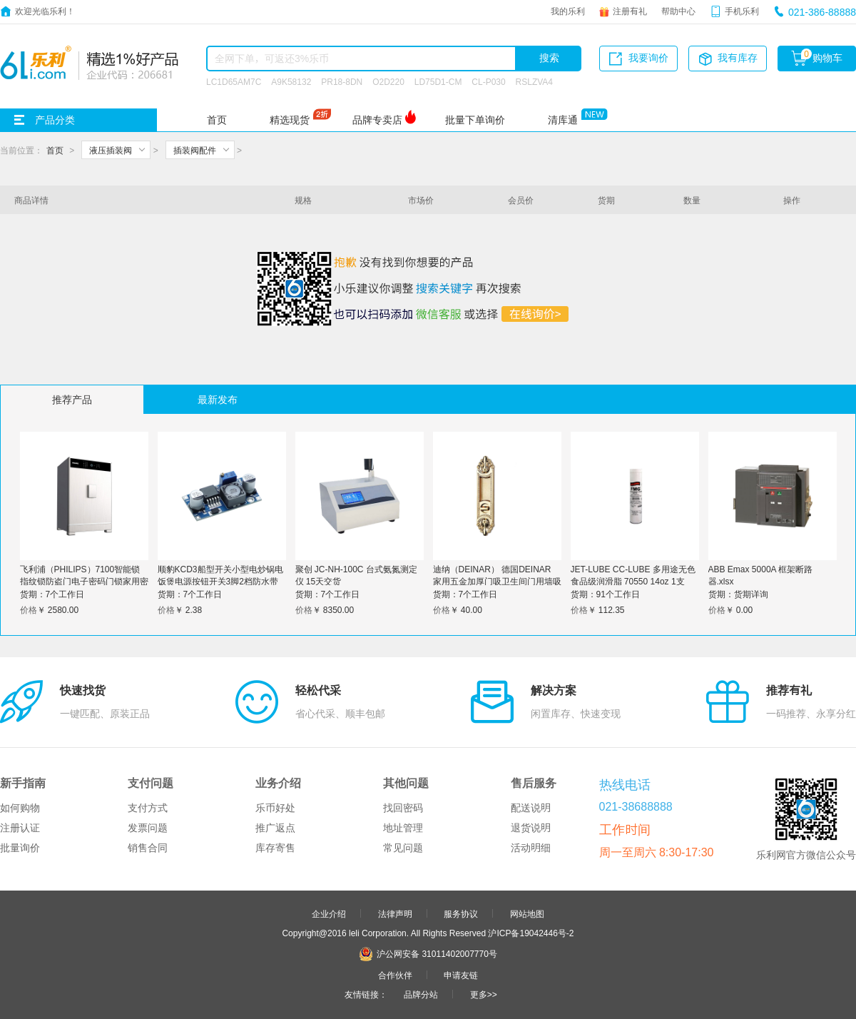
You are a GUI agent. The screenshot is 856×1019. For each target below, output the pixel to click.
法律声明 (395, 913)
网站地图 (527, 913)
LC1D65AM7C (233, 81)
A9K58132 (291, 81)
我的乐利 (568, 10)
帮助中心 (678, 10)
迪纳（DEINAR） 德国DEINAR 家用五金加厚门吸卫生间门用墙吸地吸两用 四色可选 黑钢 (497, 580)
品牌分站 (421, 994)
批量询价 (20, 848)
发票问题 (148, 828)
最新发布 (218, 400)
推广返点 (275, 828)
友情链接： (366, 994)
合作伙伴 (395, 974)
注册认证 (20, 828)
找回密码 (403, 808)
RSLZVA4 (534, 81)
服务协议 (461, 913)
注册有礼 (630, 10)
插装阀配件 (194, 150)
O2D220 (388, 81)
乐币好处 (275, 808)
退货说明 (531, 828)
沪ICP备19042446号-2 (531, 932)
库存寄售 (275, 848)
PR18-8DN (341, 81)
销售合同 (148, 848)
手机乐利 (742, 10)
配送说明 (531, 808)
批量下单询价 (475, 120)
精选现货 (290, 120)
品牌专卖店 (377, 120)
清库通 (563, 120)
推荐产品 (72, 400)
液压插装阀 (110, 150)
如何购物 (20, 808)
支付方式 (148, 808)
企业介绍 (329, 913)
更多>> (483, 994)
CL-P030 (488, 81)
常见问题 (403, 848)
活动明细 (531, 848)
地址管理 (403, 828)
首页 (217, 120)
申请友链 (461, 974)
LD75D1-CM (438, 81)
